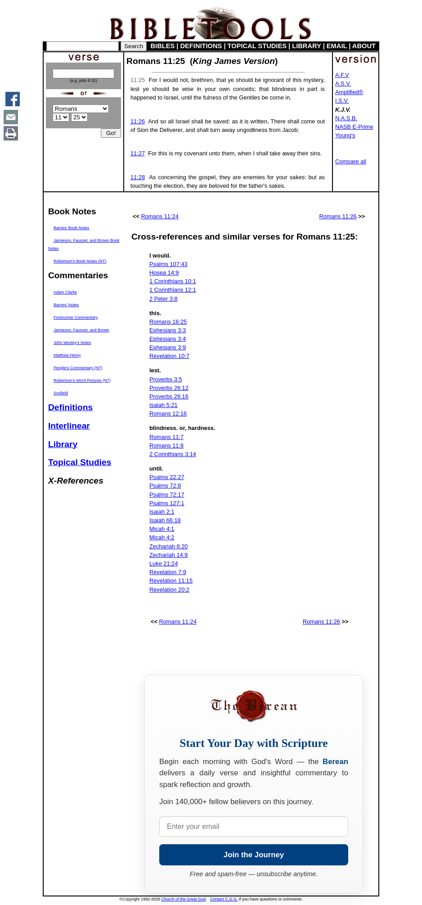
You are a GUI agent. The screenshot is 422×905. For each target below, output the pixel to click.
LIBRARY (306, 46)
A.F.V (342, 75)
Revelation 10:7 (169, 356)
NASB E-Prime (354, 126)
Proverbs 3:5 (165, 379)
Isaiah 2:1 (162, 511)
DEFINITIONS (201, 46)
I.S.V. (342, 100)
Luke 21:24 (163, 563)
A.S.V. (343, 83)
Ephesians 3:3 (167, 330)
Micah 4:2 (161, 537)
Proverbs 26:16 (169, 396)
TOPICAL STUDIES (257, 46)
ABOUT (364, 46)
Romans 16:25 (168, 321)
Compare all (350, 161)
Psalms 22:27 (166, 477)
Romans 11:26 (337, 216)
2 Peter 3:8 (163, 298)
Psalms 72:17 (166, 494)
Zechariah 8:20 (168, 546)
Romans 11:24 (160, 216)
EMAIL (337, 46)
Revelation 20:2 (169, 589)
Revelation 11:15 (171, 580)
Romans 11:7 (166, 437)
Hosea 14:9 (164, 272)
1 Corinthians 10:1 (172, 281)
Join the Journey (254, 855)
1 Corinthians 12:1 (172, 289)
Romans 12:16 (168, 413)
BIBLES (163, 46)
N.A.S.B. (346, 118)
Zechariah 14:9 (168, 555)
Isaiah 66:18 (165, 520)
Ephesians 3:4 (167, 338)
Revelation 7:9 (167, 572)
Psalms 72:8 (165, 485)
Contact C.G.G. (224, 899)
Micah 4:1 (161, 528)
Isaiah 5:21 (163, 405)
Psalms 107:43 (168, 264)
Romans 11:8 (166, 445)
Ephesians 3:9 (167, 347)
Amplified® (349, 92)
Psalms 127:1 (166, 503)
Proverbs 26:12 (169, 388)
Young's (345, 135)
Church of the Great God (184, 899)
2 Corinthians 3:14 (172, 454)
